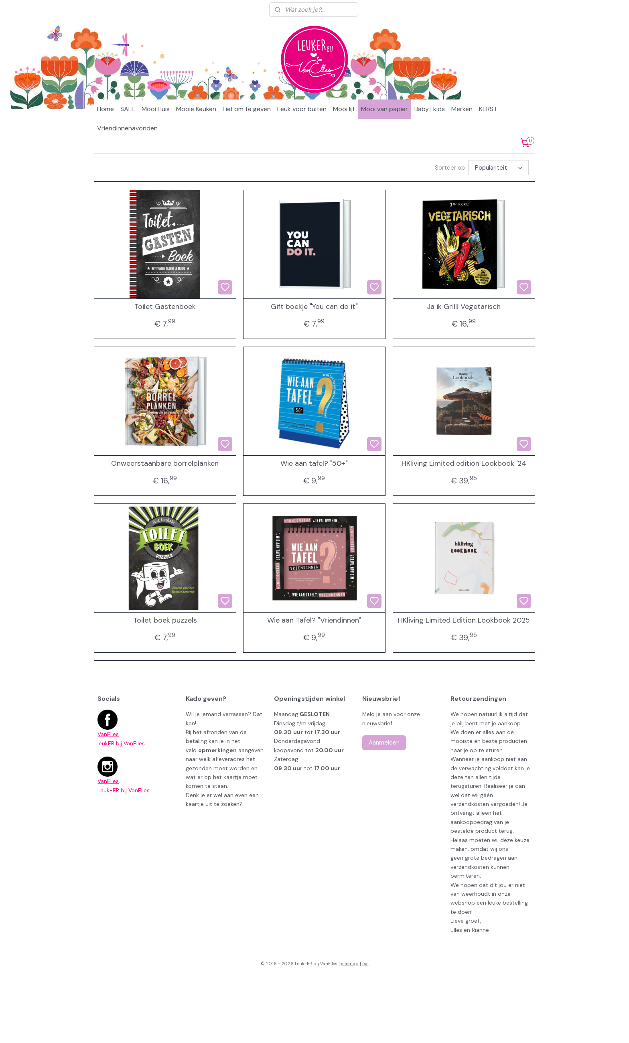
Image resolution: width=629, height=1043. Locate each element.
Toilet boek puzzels (165, 620)
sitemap (350, 963)
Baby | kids (429, 109)
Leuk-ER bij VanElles (123, 790)
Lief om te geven (247, 109)
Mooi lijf (344, 109)
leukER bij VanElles (121, 743)
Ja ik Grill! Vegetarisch (464, 306)
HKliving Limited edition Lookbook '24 (464, 463)
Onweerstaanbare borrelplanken (165, 463)
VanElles (108, 734)
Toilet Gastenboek (165, 306)
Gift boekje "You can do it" (314, 306)
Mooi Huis (156, 109)
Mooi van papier (384, 109)
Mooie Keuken (196, 109)
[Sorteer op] (498, 167)
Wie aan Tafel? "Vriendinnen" (314, 620)
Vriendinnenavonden (127, 128)
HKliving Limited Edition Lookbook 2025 (464, 620)
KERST (488, 109)
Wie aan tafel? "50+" (314, 463)
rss (365, 963)
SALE (127, 109)
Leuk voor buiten (302, 109)
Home (105, 109)
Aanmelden (384, 743)
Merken (462, 109)
